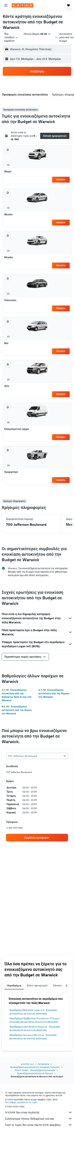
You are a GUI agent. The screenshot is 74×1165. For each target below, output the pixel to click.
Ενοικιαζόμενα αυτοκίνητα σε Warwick (35, 1073)
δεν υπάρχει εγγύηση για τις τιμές (21, 1102)
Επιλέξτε (60, 179)
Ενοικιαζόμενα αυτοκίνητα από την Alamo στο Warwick (17, 710)
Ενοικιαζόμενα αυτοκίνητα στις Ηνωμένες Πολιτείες (35, 1067)
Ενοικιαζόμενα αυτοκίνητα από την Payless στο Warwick (54, 693)
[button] (6, 5)
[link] (37, 837)
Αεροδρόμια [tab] (14, 985)
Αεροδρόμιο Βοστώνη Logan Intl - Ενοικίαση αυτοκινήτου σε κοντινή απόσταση (33, 1012)
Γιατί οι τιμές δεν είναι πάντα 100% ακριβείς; (38, 1125)
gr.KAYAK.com (27, 1064)
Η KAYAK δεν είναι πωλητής (38, 1112)
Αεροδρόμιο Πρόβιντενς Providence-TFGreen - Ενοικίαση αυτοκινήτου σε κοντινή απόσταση (35, 1020)
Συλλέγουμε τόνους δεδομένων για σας (38, 1119)
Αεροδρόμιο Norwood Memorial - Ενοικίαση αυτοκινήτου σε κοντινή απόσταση (33, 1036)
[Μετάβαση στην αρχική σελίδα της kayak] (22, 5)
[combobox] (11, 37)
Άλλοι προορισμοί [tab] (37, 985)
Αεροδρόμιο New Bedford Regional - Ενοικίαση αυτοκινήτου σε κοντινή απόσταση (34, 1028)
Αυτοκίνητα (43, 1064)
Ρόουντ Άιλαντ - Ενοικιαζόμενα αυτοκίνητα (35, 1070)
